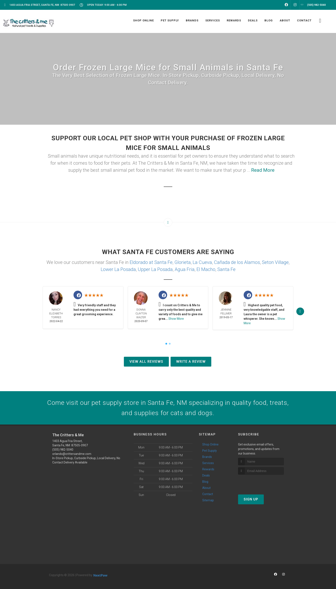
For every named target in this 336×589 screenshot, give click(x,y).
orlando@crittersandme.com (71, 454)
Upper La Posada (155, 269)
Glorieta (182, 262)
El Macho (205, 269)
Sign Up (251, 499)
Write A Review (191, 362)
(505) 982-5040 (62, 449)
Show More (176, 318)
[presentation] (261, 482)
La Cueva (202, 262)
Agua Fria (185, 269)
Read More (262, 170)
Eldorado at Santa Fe (151, 262)
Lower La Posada (118, 269)
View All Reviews (146, 362)
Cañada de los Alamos (237, 262)
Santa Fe (226, 269)
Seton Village (275, 262)
